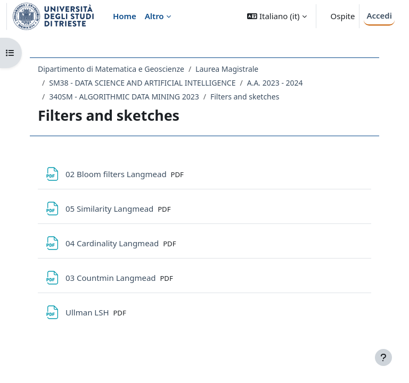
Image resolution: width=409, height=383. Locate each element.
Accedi (379, 15)
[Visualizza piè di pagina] (383, 357)
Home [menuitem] (124, 16)
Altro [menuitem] (154, 16)
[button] (276, 16)
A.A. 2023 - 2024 (275, 83)
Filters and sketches (244, 96)
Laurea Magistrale (226, 69)
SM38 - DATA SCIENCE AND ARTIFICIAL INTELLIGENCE (142, 83)
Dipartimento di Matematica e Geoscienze (111, 69)
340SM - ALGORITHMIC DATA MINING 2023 (124, 96)
